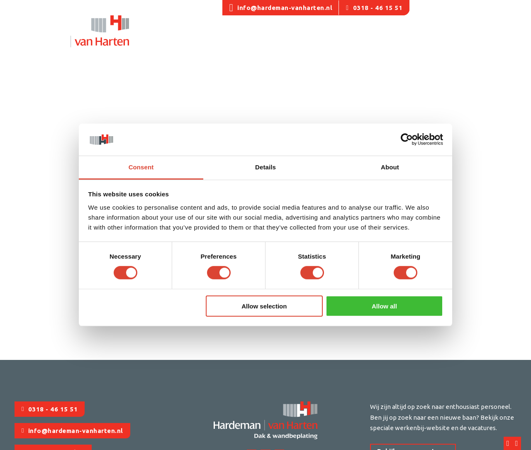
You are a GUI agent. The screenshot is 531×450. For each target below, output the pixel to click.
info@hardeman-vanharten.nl (281, 7)
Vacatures (431, 7)
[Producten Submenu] (398, 36)
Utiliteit (212, 34)
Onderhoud (333, 34)
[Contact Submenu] (490, 36)
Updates (426, 34)
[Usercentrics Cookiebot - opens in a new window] (406, 139)
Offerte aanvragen (488, 7)
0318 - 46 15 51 (374, 7)
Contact (471, 34)
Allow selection (264, 305)
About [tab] (390, 167)
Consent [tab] (141, 167)
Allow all (384, 305)
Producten (376, 34)
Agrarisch (248, 34)
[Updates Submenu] (445, 36)
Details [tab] (265, 167)
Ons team (174, 34)
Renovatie (289, 34)
